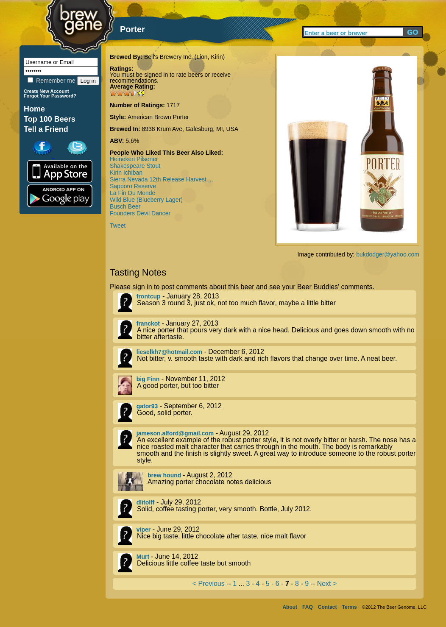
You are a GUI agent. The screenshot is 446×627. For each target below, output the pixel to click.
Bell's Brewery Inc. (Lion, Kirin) (184, 56)
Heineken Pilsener (134, 159)
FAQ (307, 607)
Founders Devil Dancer (140, 213)
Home (34, 109)
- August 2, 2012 (267, 481)
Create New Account (46, 91)
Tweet (117, 225)
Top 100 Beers (49, 119)
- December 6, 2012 (267, 358)
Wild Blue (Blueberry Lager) (146, 199)
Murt (144, 556)
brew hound (165, 475)
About (289, 607)
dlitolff (146, 502)
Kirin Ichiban (126, 172)
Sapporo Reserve (133, 186)
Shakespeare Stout (135, 165)
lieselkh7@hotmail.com (169, 351)
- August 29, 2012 (267, 447)
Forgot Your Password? (50, 95)
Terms (349, 607)
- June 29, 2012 (267, 535)
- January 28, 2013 (267, 302)
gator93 (147, 406)
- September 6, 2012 (267, 412)
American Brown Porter (158, 117)
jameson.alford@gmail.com (175, 433)
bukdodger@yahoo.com (387, 254)
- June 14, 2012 (267, 562)
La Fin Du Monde (132, 192)
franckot (148, 323)
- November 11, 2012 (267, 385)
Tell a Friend (46, 129)
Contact (327, 607)
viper (144, 529)
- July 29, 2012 (267, 508)
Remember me (51, 80)
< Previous (208, 583)
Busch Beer (125, 206)
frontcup (149, 296)
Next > (327, 583)
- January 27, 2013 (267, 330)
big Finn (148, 379)
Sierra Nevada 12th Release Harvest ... (161, 179)
